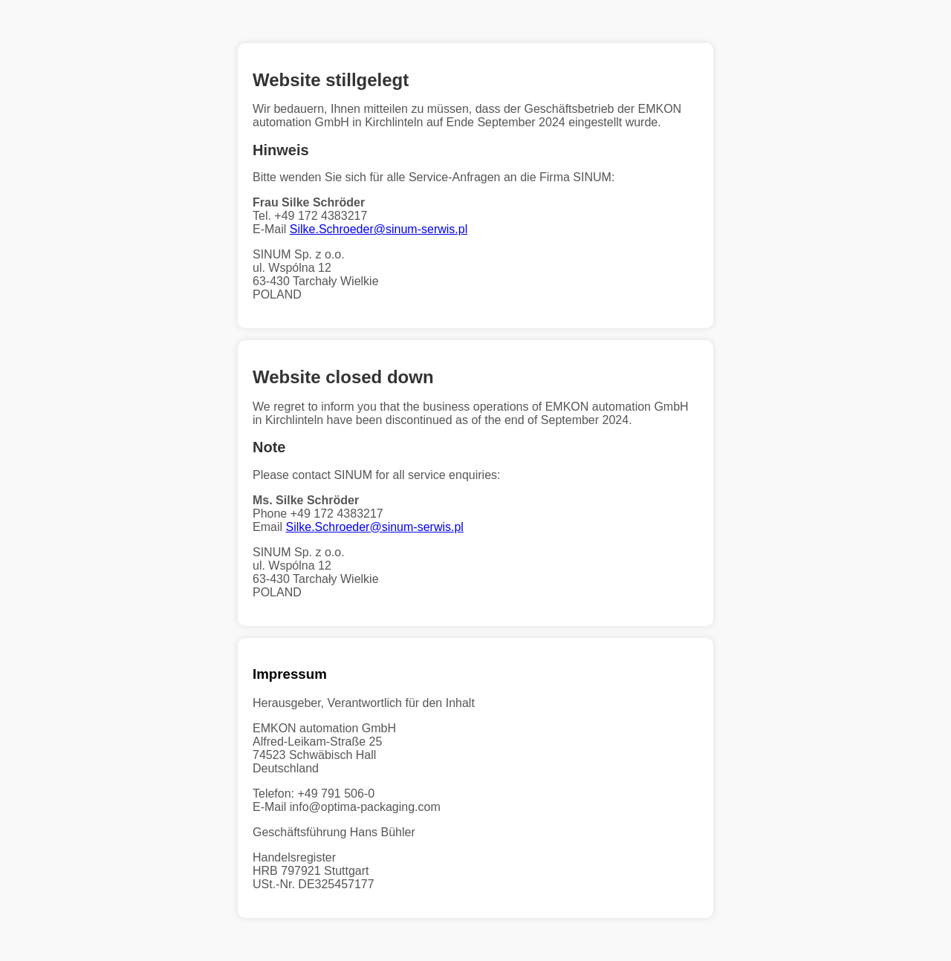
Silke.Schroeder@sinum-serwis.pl (378, 229)
